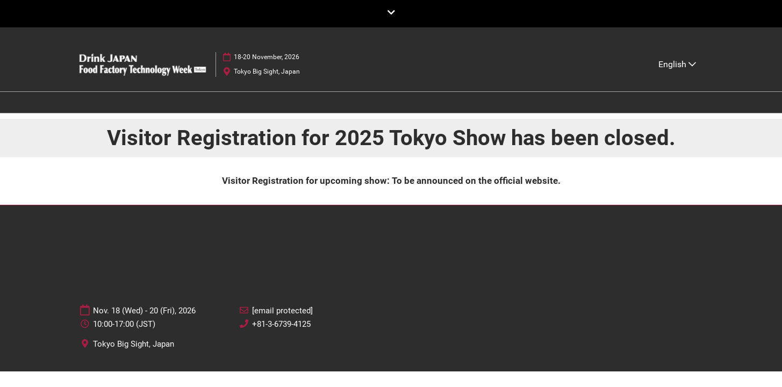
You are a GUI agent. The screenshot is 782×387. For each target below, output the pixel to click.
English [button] (677, 64)
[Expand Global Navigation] (391, 13)
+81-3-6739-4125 (281, 324)
